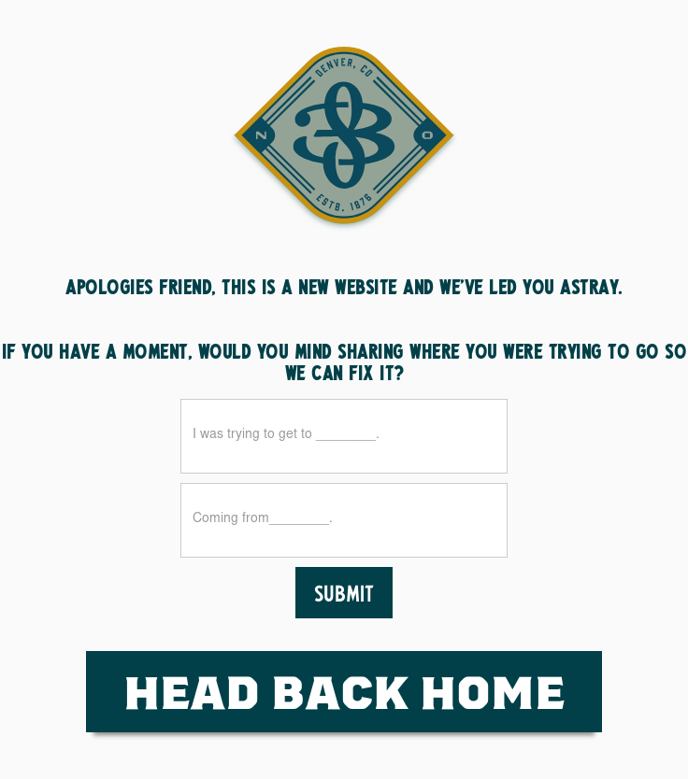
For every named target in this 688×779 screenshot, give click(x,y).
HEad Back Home (344, 690)
